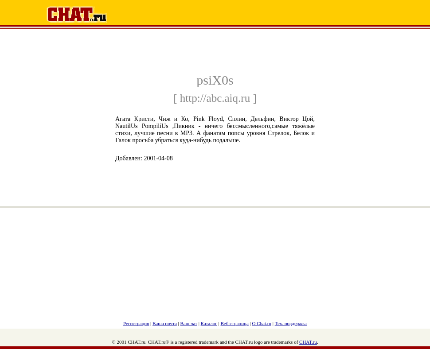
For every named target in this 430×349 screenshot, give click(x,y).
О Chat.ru (261, 323)
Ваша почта (164, 323)
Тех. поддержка (291, 323)
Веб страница (235, 323)
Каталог (209, 323)
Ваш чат (188, 323)
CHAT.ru (308, 342)
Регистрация (136, 323)
